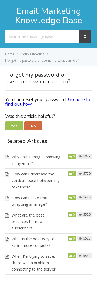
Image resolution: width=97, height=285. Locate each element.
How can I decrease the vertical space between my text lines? (36, 180)
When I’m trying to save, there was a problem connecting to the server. (34, 262)
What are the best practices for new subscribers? (28, 221)
